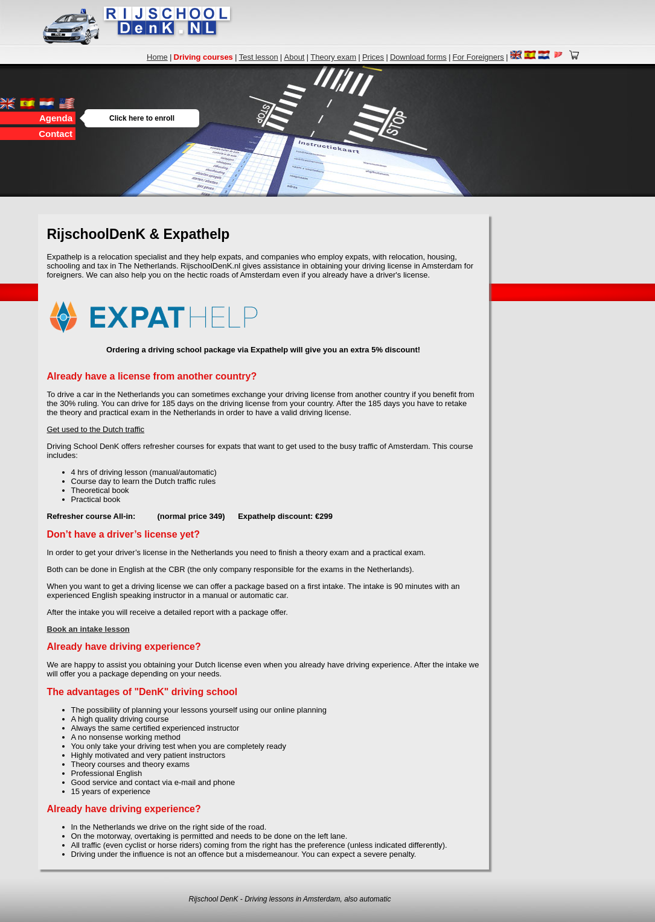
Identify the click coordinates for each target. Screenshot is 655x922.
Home (157, 57)
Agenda (57, 118)
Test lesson (258, 57)
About (294, 57)
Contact (55, 134)
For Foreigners (478, 57)
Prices (373, 57)
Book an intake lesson (88, 629)
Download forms (418, 57)
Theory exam (333, 57)
